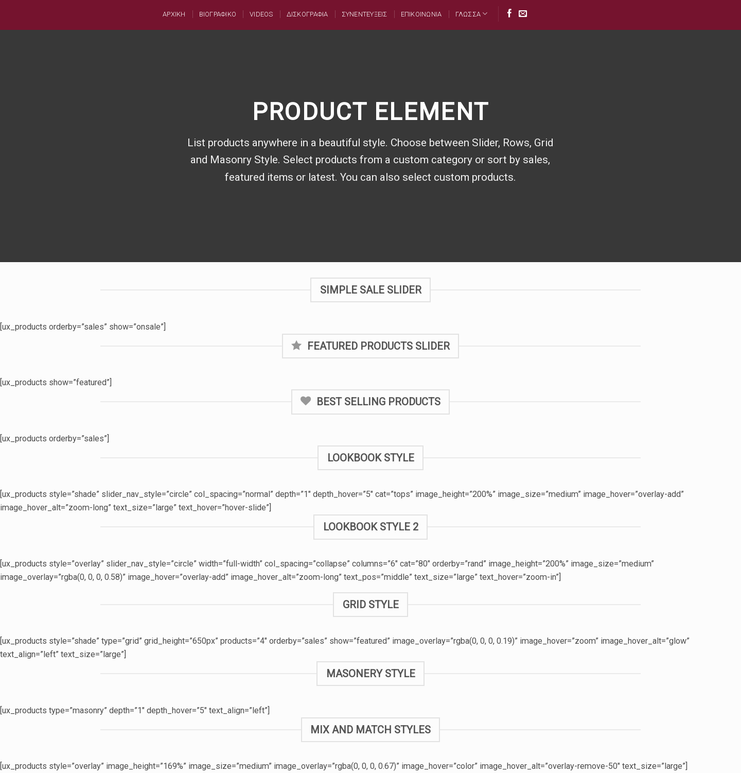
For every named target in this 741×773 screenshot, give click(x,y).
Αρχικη (174, 14)
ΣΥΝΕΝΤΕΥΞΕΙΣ (364, 14)
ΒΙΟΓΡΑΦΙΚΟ (218, 14)
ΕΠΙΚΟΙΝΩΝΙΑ (421, 14)
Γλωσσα (471, 14)
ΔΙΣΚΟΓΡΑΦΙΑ (307, 14)
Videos (261, 14)
